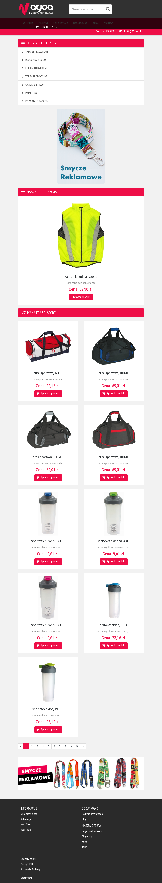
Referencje (60, 22)
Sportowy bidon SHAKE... (48, 541)
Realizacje (80, 22)
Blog (96, 22)
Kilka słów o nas (29, 814)
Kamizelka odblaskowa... (81, 277)
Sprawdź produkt (81, 297)
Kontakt (109, 22)
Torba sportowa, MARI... (48, 373)
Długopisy (89, 819)
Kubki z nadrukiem (34, 68)
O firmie (28, 22)
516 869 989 (105, 31)
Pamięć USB (29, 93)
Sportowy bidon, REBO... (114, 625)
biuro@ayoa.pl (130, 31)
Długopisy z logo (33, 60)
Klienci (43, 22)
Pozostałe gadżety (34, 101)
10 (77, 746)
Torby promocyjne (34, 76)
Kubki (86, 824)
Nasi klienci (26, 824)
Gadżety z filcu (32, 84)
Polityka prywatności (62, 814)
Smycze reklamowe (34, 51)
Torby (86, 830)
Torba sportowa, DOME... (114, 373)
